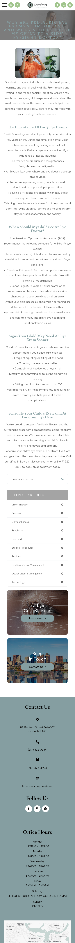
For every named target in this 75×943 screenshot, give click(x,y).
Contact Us (36, 666)
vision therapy (20, 504)
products (16, 556)
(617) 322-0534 (37, 749)
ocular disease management (27, 573)
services (16, 513)
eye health (17, 539)
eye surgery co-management (28, 564)
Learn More (36, 618)
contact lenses (20, 521)
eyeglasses (17, 530)
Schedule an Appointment (37, 786)
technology (18, 582)
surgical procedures (22, 547)
